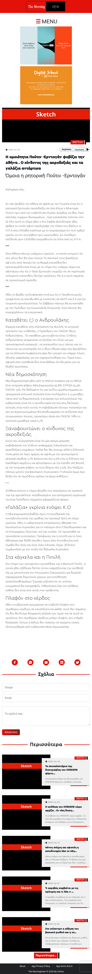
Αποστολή (11, 732)
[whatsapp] (30, 662)
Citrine (60, 971)
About (23, 966)
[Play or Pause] (88, 149)
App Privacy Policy (41, 966)
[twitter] (77, 662)
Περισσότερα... (46, 955)
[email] (46, 662)
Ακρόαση (79, 149)
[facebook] (14, 662)
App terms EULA (64, 966)
